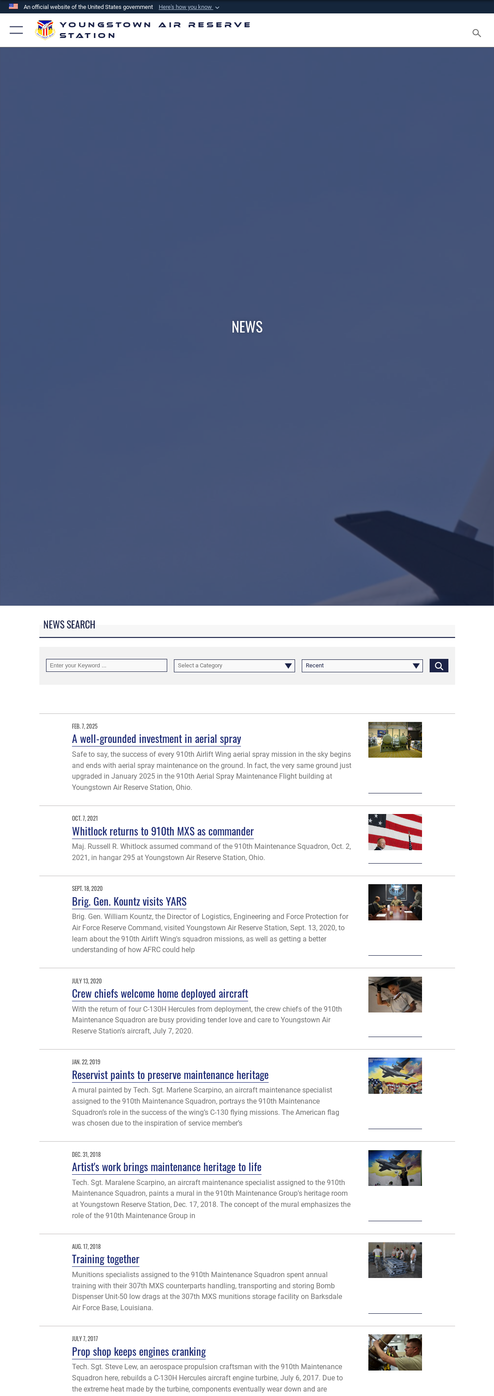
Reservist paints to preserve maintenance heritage (170, 1074)
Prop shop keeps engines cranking (139, 1351)
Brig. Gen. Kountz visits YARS (129, 901)
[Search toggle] (478, 30)
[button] (190, 7)
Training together (105, 1258)
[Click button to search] (439, 665)
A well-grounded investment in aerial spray (156, 738)
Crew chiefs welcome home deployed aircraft (160, 993)
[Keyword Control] (106, 665)
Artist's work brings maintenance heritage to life (167, 1166)
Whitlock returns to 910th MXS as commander (163, 831)
